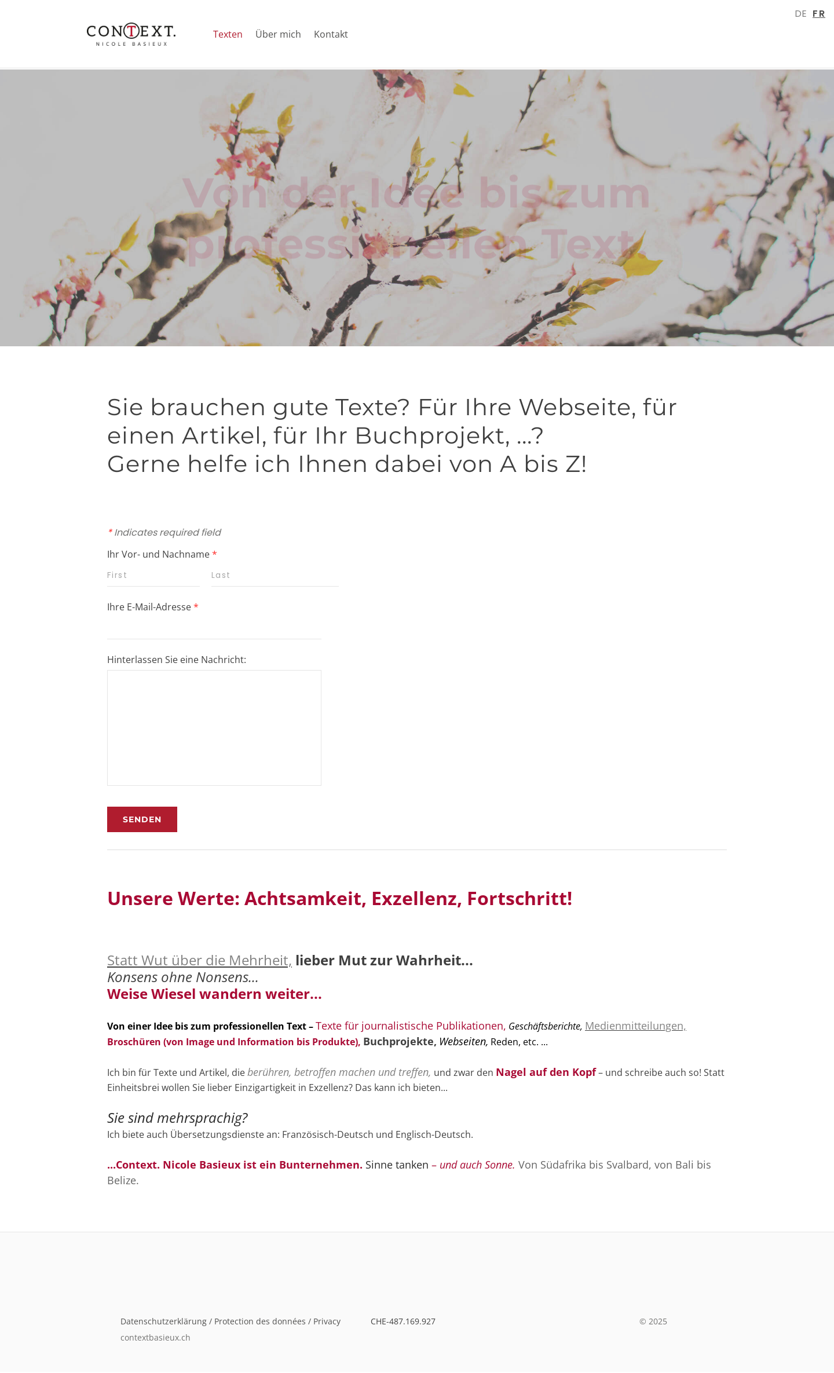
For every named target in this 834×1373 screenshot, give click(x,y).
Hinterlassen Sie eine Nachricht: (176, 660)
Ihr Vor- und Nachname (162, 555)
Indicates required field (164, 533)
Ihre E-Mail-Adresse (153, 608)
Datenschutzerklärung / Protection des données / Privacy (234, 1322)
